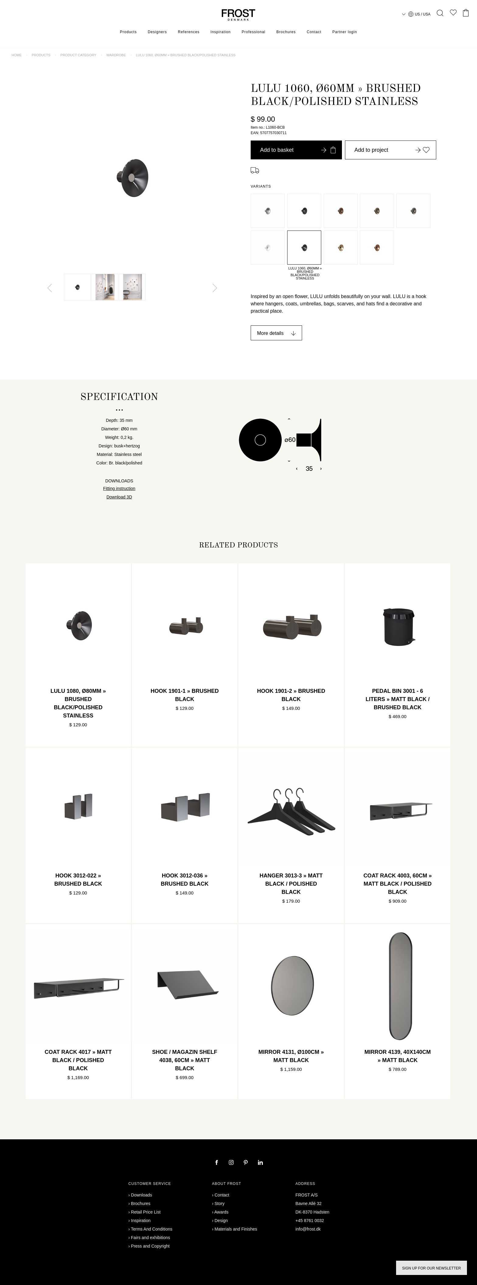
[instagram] (232, 1163)
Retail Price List (146, 1212)
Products (128, 32)
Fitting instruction (119, 488)
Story (219, 1203)
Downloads (141, 1195)
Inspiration (221, 32)
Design (221, 1220)
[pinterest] (246, 1163)
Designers (157, 32)
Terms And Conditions (151, 1229)
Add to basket (298, 150)
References (189, 32)
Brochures (286, 32)
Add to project (392, 150)
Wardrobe (116, 55)
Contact (314, 32)
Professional (253, 32)
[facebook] (217, 1163)
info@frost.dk (308, 1229)
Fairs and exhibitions (150, 1237)
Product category (78, 55)
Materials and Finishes (235, 1229)
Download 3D (119, 497)
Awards (221, 1212)
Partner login (345, 32)
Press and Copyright (150, 1246)
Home (17, 55)
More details (270, 333)
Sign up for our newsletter (431, 1268)
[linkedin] (260, 1163)
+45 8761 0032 (309, 1220)
